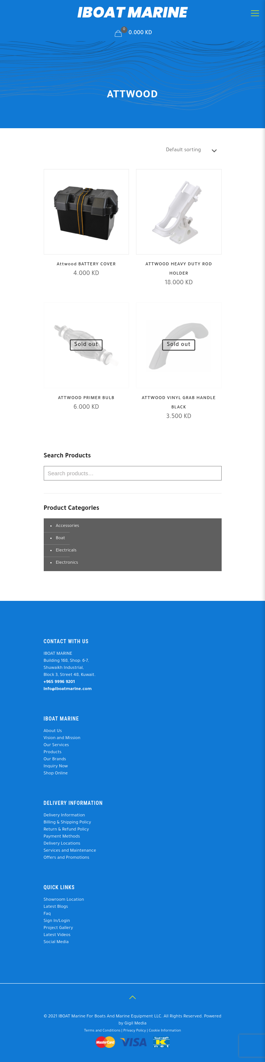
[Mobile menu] (255, 15)
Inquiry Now (56, 766)
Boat (60, 538)
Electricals (66, 550)
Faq (47, 914)
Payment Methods (62, 837)
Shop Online (56, 773)
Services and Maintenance (70, 851)
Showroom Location (64, 900)
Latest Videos (57, 935)
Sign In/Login (57, 921)
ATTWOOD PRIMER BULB (86, 398)
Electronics (67, 563)
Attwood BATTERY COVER (86, 264)
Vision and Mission (62, 738)
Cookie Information (165, 1031)
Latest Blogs (56, 907)
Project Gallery (58, 928)
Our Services (56, 745)
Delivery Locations (62, 844)
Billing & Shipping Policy (67, 822)
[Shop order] (193, 150)
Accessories (67, 526)
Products (53, 752)
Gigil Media (136, 1023)
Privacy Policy (134, 1031)
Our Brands (55, 759)
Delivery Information (64, 815)
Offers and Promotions (66, 858)
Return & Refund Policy (66, 830)
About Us (53, 731)
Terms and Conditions (102, 1031)
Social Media (56, 942)
